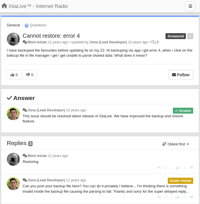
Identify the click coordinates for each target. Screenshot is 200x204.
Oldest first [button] (175, 144)
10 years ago (76, 110)
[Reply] (159, 168)
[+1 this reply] (177, 168)
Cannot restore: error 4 (51, 36)
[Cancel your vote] (184, 168)
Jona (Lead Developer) (108, 42)
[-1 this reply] (191, 168)
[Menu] (190, 6)
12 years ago (58, 156)
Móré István (37, 42)
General (13, 25)
